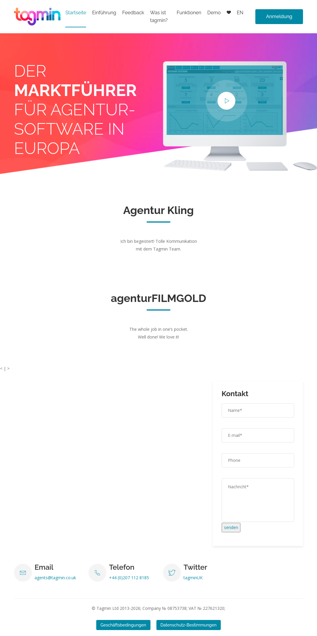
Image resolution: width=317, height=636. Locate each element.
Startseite (75, 12)
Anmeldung (279, 16)
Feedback (133, 12)
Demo (214, 12)
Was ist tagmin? (159, 16)
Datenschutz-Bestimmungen (189, 625)
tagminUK (193, 577)
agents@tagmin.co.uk (55, 577)
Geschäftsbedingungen (123, 625)
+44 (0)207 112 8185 (129, 577)
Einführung (104, 12)
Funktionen (189, 12)
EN (240, 12)
